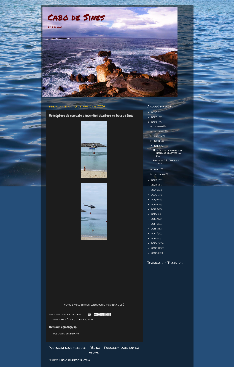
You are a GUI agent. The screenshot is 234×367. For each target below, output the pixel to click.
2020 (154, 194)
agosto (158, 136)
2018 (154, 204)
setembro (159, 131)
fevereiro (159, 174)
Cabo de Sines (76, 17)
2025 (154, 117)
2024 (154, 122)
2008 (154, 253)
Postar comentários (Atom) (74, 359)
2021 (154, 189)
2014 (154, 223)
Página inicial (94, 350)
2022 (154, 184)
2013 (154, 228)
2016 (154, 214)
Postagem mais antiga (121, 347)
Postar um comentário (66, 333)
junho (157, 145)
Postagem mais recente (67, 347)
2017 (154, 209)
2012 (154, 233)
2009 (154, 248)
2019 (154, 199)
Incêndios (81, 319)
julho (157, 140)
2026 (154, 112)
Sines (90, 319)
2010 (154, 243)
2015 (154, 218)
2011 (154, 238)
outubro (158, 126)
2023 (154, 180)
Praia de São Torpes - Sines (166, 162)
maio (157, 169)
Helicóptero (67, 319)
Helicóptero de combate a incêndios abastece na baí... (167, 152)
